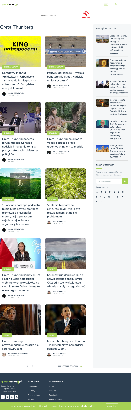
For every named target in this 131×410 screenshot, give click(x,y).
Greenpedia (32, 386)
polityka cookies (87, 406)
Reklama (52, 391)
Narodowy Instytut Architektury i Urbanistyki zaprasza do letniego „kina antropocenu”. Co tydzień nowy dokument (19, 80)
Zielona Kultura (34, 395)
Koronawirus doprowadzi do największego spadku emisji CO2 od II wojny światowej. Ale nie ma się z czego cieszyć (66, 280)
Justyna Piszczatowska (18, 354)
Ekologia (8, 133)
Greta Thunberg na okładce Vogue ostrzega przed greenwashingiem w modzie (65, 143)
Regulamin (53, 395)
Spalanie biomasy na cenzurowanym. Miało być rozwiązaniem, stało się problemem (63, 210)
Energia (52, 199)
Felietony (31, 391)
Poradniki (31, 399)
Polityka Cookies (55, 399)
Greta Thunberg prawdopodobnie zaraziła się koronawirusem (20, 345)
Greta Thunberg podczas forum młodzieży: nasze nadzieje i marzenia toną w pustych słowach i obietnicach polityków (21, 146)
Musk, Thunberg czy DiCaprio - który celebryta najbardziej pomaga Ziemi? (66, 345)
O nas (51, 386)
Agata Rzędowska (16, 93)
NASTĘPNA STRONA (68, 366)
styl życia (53, 133)
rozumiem (112, 406)
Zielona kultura (11, 67)
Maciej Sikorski (59, 222)
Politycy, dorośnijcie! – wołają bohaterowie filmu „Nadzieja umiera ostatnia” (65, 76)
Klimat (52, 269)
